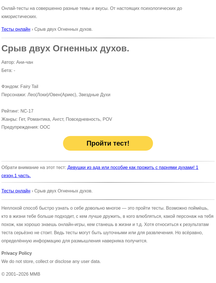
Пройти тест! (108, 143)
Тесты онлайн (15, 29)
